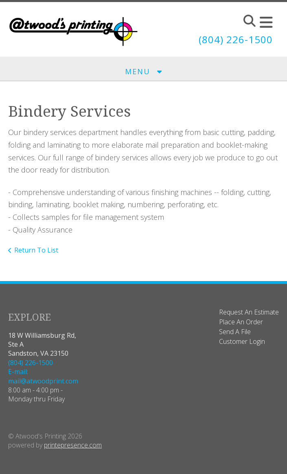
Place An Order (241, 321)
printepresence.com (73, 445)
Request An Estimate (249, 312)
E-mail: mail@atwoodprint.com (43, 376)
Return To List (36, 250)
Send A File (235, 331)
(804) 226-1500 (236, 39)
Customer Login (242, 341)
